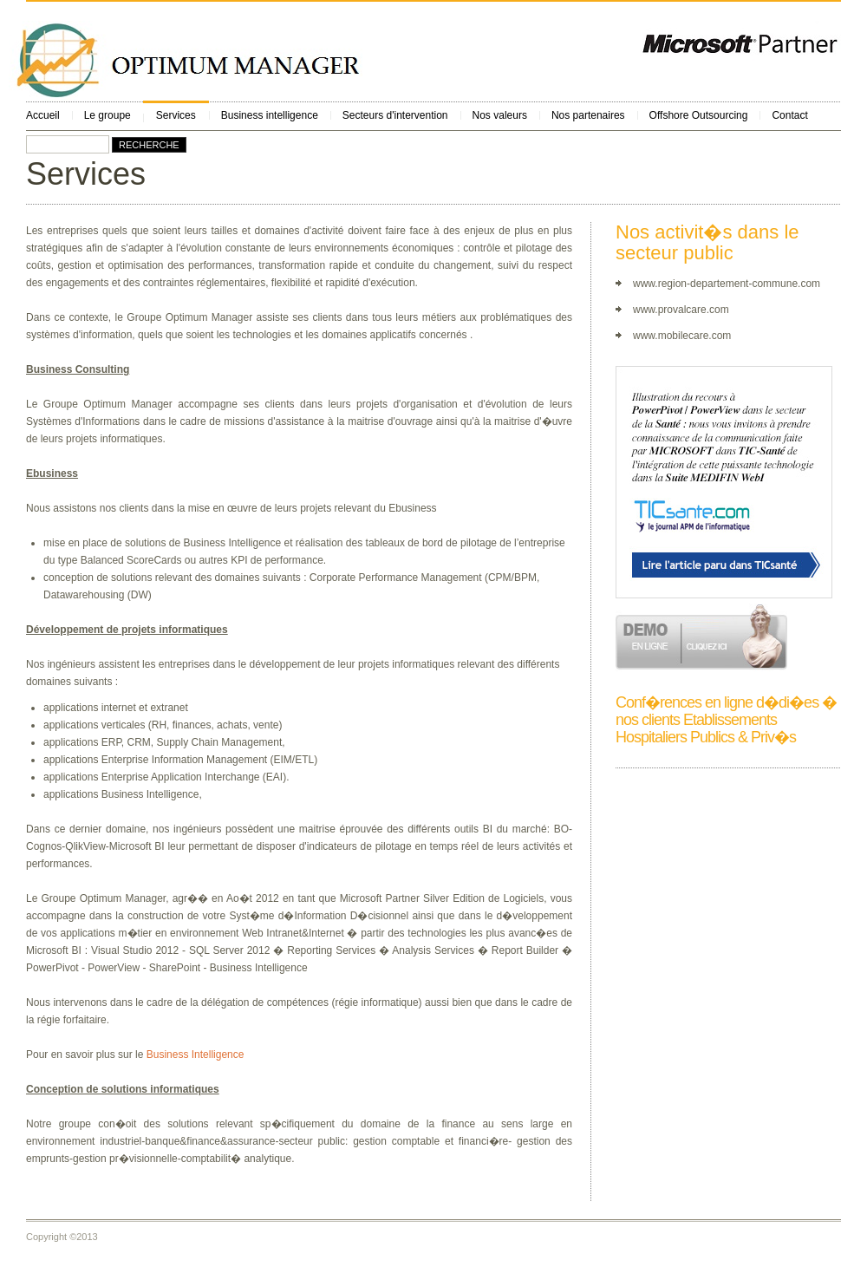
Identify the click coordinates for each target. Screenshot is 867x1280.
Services (176, 115)
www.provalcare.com (681, 310)
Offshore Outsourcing (698, 115)
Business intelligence (269, 115)
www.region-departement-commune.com (726, 284)
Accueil (43, 115)
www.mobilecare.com (682, 336)
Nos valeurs (500, 115)
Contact (789, 115)
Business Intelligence (195, 1054)
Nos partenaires (588, 115)
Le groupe (107, 115)
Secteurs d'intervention (395, 115)
